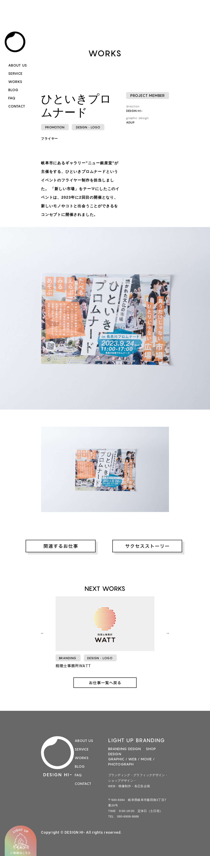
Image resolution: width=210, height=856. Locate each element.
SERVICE (15, 73)
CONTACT (16, 106)
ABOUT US (17, 65)
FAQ (11, 98)
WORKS (15, 82)
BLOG (13, 90)
